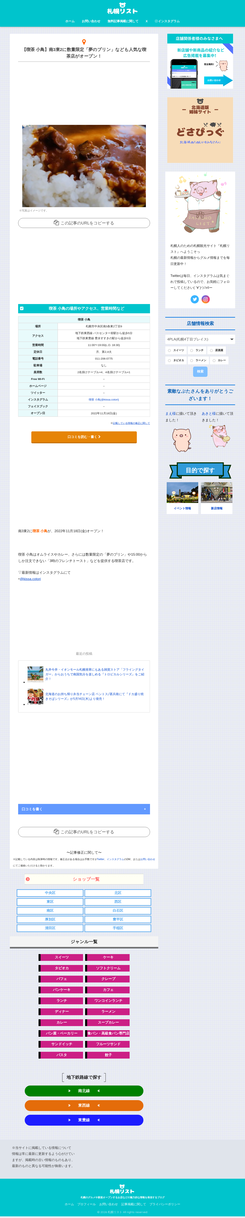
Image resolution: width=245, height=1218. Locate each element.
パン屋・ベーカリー (61, 1034)
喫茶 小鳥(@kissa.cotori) (103, 399)
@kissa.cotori (30, 579)
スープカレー (108, 1023)
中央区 (50, 893)
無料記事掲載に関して (123, 21)
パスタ (61, 1056)
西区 (117, 901)
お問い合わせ (91, 21)
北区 (117, 893)
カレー (61, 1023)
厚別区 (50, 919)
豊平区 (118, 919)
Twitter (100, 858)
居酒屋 (222, 350)
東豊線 (84, 1121)
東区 (50, 901)
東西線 (84, 1107)
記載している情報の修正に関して (131, 423)
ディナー (62, 1012)
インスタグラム (167, 21)
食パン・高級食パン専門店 (108, 1034)
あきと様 (209, 415)
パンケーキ (61, 990)
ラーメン (108, 1012)
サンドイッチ (61, 1045)
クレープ (108, 979)
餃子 (108, 1056)
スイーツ (62, 957)
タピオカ (62, 968)
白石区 (118, 911)
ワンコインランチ (108, 1001)
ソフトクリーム (108, 968)
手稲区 (118, 928)
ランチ (61, 1001)
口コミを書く (32, 809)
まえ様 (170, 415)
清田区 (50, 928)
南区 (50, 911)
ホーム (70, 21)
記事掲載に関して (133, 1206)
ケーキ (108, 957)
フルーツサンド (108, 1045)
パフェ (61, 979)
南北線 (84, 1092)
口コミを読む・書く (84, 437)
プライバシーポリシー (164, 1206)
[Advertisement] (84, 92)
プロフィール (86, 1206)
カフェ (108, 990)
